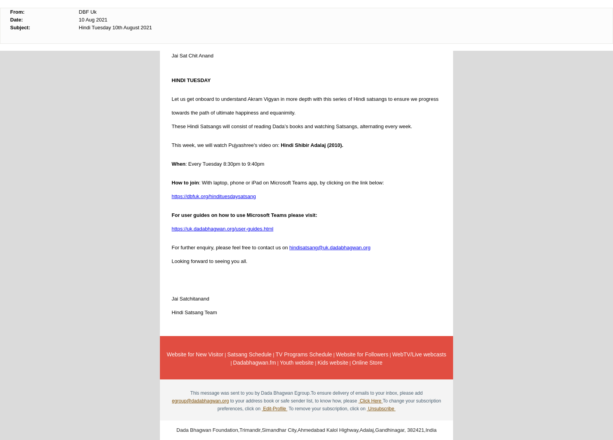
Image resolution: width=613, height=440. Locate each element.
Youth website (297, 363)
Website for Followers (362, 354)
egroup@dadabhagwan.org (200, 401)
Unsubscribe (381, 408)
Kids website (332, 363)
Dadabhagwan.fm (254, 363)
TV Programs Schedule (304, 354)
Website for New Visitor (195, 354)
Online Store (367, 363)
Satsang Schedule (249, 354)
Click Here (370, 401)
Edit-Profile (274, 408)
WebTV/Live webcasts (419, 354)
